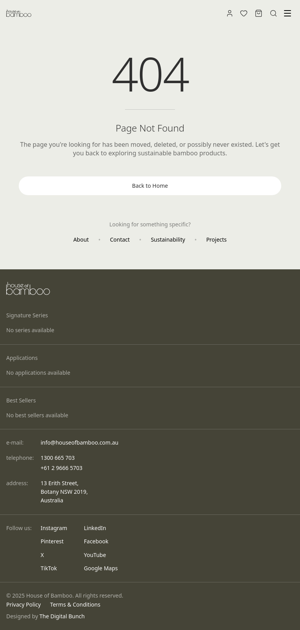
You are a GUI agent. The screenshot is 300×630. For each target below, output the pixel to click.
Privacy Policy (23, 604)
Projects (216, 239)
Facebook (96, 541)
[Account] (229, 13)
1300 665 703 (58, 457)
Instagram (54, 528)
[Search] (273, 13)
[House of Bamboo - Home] (18, 13)
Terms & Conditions (75, 604)
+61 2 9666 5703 (61, 468)
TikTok (49, 568)
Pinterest (52, 541)
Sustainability (168, 239)
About (81, 239)
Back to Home (150, 185)
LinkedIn (95, 528)
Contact (120, 239)
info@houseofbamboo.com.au (79, 442)
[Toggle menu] (287, 13)
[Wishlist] (244, 13)
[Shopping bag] (259, 13)
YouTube (95, 555)
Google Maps (101, 568)
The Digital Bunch (62, 616)
